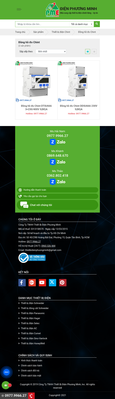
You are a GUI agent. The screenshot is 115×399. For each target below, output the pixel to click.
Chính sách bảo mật (29, 375)
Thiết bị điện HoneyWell (31, 343)
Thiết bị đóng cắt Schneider (33, 308)
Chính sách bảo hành (30, 365)
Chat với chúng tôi (36, 205)
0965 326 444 (48, 246)
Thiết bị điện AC (27, 328)
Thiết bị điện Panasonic (31, 313)
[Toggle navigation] (20, 9)
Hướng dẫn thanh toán (32, 190)
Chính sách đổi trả (28, 370)
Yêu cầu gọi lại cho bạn (33, 196)
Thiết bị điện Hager (29, 318)
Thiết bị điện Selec (28, 323)
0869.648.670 (57, 156)
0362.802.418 (57, 175)
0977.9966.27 (57, 136)
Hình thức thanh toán (30, 360)
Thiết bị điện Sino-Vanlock (32, 338)
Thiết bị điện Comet (29, 333)
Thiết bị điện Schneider (31, 303)
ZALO (6, 372)
